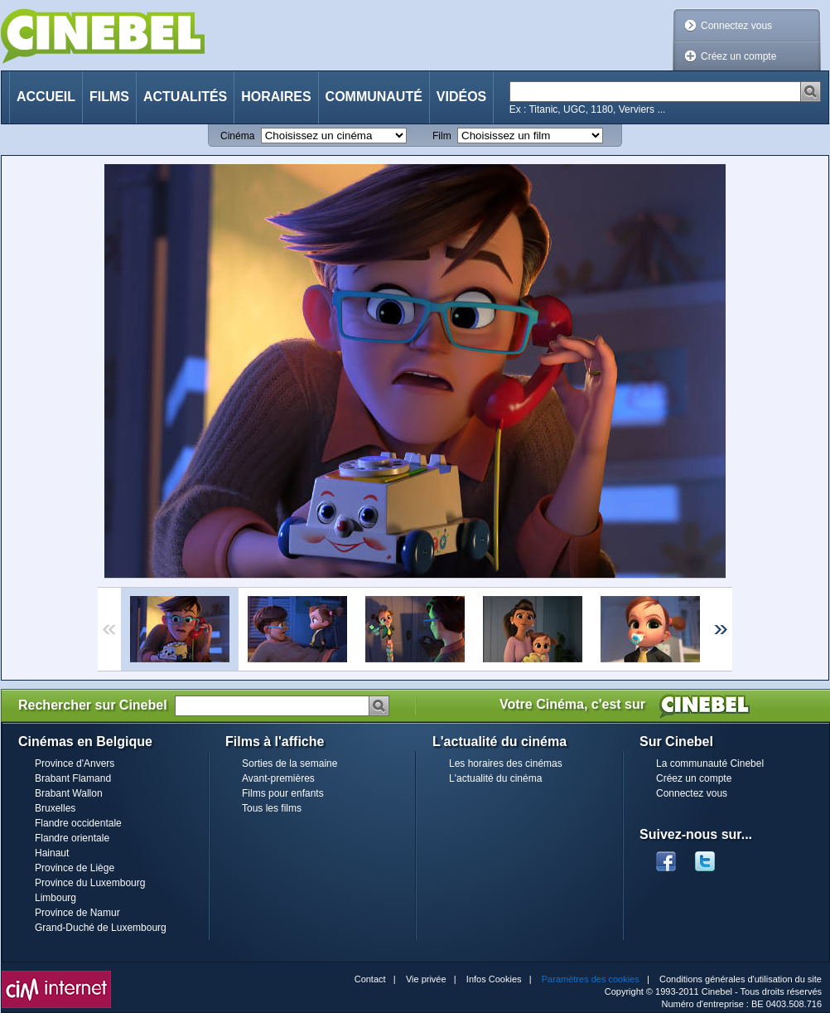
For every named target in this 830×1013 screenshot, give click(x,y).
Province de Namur (77, 912)
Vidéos (461, 97)
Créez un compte (738, 56)
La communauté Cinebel (710, 763)
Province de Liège (74, 868)
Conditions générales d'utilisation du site (740, 979)
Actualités (185, 97)
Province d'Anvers (74, 763)
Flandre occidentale (78, 823)
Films (109, 97)
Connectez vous (736, 26)
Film (441, 136)
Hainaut (52, 853)
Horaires (276, 97)
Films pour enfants (283, 793)
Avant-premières (278, 778)
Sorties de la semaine (289, 763)
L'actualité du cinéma (495, 778)
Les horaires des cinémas (505, 763)
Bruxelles (55, 808)
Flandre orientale (72, 838)
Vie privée (426, 979)
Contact (370, 979)
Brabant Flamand (73, 778)
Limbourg (55, 898)
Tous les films (272, 808)
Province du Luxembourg (90, 883)
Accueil (46, 97)
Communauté (374, 97)
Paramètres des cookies (590, 979)
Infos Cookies (494, 979)
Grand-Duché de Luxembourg (100, 927)
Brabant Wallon (69, 793)
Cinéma (237, 136)
